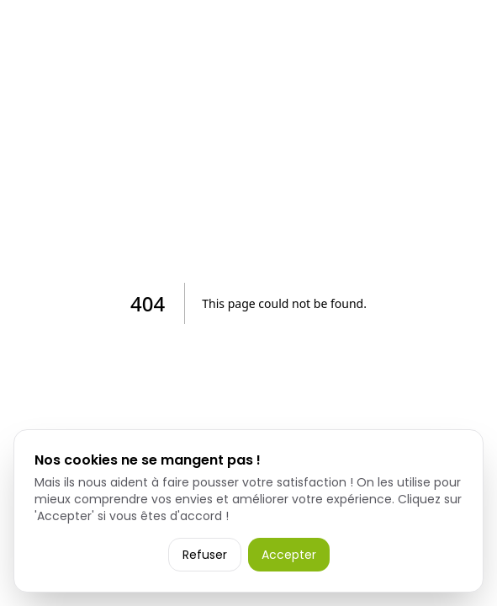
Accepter (289, 554)
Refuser (204, 554)
